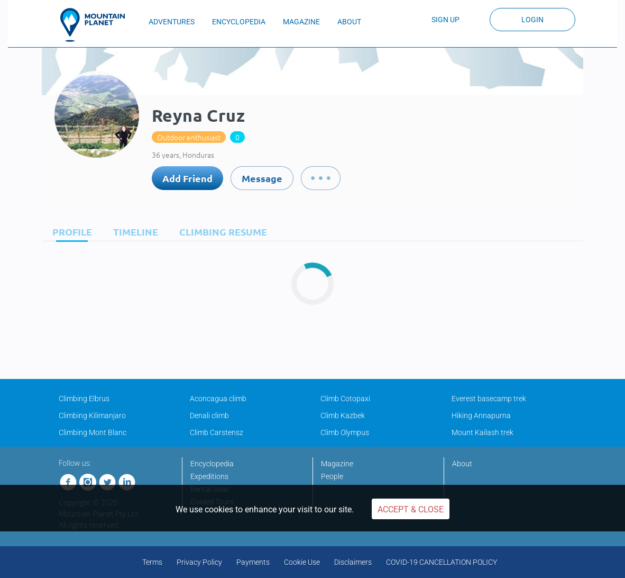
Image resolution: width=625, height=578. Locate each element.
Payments (253, 562)
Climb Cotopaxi (345, 398)
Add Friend (187, 178)
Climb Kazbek (342, 415)
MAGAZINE (301, 21)
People (332, 476)
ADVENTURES (172, 21)
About (462, 463)
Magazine (337, 463)
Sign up (445, 19)
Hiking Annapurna (481, 415)
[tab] (69, 231)
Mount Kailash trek (482, 432)
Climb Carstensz (216, 432)
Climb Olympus (344, 432)
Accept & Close (411, 509)
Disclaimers (353, 562)
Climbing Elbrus (84, 398)
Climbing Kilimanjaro (92, 415)
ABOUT (349, 21)
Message (262, 178)
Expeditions (209, 476)
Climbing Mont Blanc (92, 432)
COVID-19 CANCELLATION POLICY (441, 562)
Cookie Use (302, 562)
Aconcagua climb (218, 398)
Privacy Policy (199, 562)
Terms (152, 562)
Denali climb (209, 415)
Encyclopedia (212, 463)
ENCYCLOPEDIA (238, 21)
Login (532, 19)
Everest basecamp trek (489, 398)
